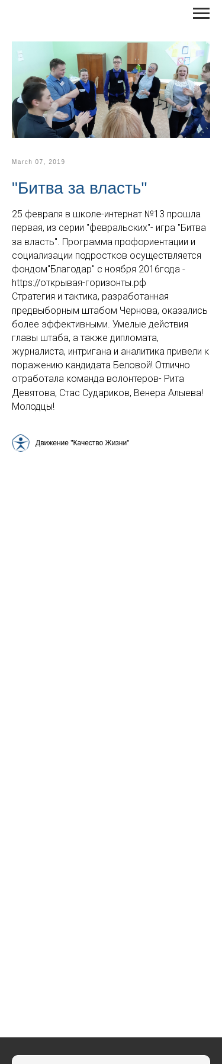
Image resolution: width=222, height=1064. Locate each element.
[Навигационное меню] (201, 14)
